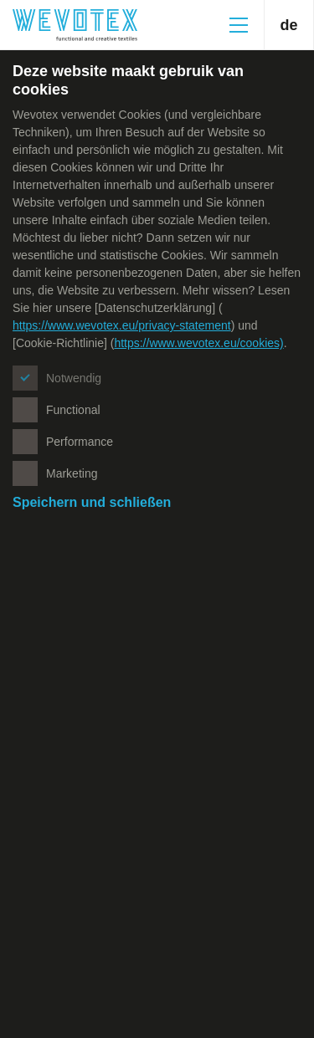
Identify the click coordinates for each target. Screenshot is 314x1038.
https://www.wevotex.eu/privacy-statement (122, 325)
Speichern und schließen (92, 502)
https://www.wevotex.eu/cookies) (198, 343)
